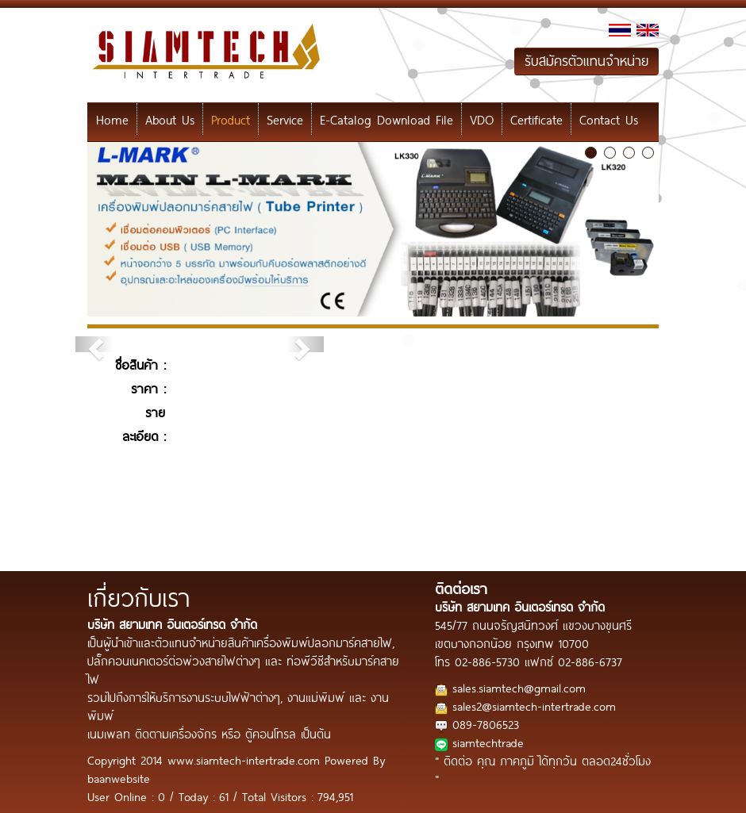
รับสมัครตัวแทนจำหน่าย (586, 61)
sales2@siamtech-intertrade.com (534, 705)
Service (285, 118)
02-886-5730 (487, 661)
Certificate (536, 118)
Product (230, 118)
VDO (482, 118)
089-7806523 (485, 724)
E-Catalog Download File (386, 118)
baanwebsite (118, 778)
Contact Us (608, 118)
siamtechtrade (488, 742)
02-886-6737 (590, 661)
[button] (94, 344)
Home (112, 118)
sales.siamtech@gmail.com (519, 687)
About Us (169, 118)
